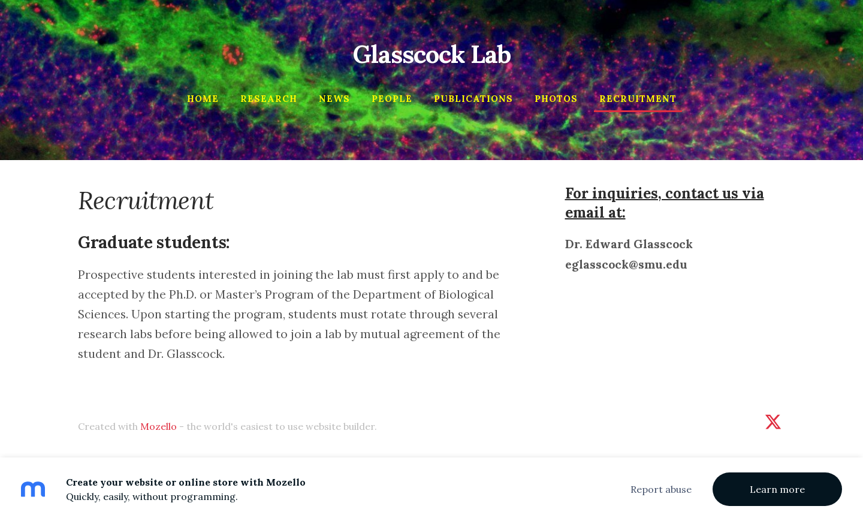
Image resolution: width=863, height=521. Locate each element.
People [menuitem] (392, 98)
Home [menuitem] (203, 98)
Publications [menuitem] (473, 98)
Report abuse (661, 489)
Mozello (158, 426)
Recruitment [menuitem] (638, 98)
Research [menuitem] (268, 98)
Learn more (777, 489)
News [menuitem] (334, 98)
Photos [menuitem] (556, 98)
